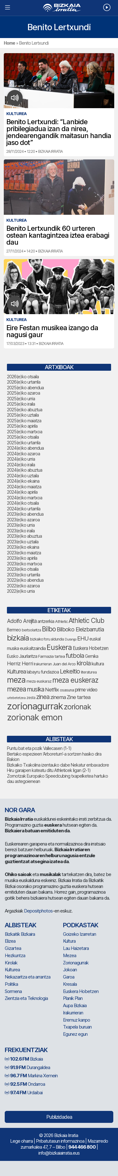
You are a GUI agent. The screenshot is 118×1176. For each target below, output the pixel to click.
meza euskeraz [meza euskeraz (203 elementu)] (75, 680)
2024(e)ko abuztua (24, 470)
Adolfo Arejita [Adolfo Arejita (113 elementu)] (22, 621)
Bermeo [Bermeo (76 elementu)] (14, 629)
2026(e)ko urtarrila (23, 382)
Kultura (69, 941)
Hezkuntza (15, 955)
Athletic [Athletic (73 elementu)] (61, 621)
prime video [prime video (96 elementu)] (86, 690)
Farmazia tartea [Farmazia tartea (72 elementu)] (51, 656)
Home (9, 43)
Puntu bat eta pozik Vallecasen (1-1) (39, 748)
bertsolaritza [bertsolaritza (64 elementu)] (31, 630)
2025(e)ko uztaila (23, 415)
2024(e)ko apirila (22, 492)
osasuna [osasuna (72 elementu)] (67, 690)
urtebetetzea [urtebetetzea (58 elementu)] (16, 698)
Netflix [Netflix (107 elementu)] (52, 689)
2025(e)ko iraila (21, 404)
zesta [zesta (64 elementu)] (30, 698)
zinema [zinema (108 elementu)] (58, 697)
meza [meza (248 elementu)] (16, 680)
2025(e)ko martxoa (24, 431)
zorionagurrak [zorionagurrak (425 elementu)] (35, 706)
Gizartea (13, 948)
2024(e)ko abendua (25, 448)
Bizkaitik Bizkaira (20, 934)
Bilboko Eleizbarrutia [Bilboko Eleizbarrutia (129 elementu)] (80, 629)
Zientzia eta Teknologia (26, 998)
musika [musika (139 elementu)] (35, 689)
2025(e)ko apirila (22, 426)
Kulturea (12, 970)
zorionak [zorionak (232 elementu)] (77, 706)
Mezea (69, 955)
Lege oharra (21, 1141)
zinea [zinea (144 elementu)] (42, 697)
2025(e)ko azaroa (23, 393)
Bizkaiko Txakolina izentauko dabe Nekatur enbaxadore (58, 765)
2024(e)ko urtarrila (23, 508)
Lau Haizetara (76, 948)
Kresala (70, 984)
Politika (11, 984)
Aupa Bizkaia (75, 1005)
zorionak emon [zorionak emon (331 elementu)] (34, 717)
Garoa (68, 977)
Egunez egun (75, 1034)
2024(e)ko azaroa (23, 453)
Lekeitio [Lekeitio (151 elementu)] (70, 671)
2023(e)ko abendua (25, 514)
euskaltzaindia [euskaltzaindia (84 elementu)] (33, 648)
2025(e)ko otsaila (23, 437)
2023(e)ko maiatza (24, 552)
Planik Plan (72, 998)
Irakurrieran (73, 1013)
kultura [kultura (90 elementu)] (98, 664)
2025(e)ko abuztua (24, 409)
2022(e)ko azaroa (23, 585)
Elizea (10, 941)
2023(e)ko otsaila (22, 569)
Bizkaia (24, 1059)
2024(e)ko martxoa (24, 497)
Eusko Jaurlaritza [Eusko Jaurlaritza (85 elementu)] (22, 656)
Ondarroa (25, 1084)
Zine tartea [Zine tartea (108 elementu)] (78, 697)
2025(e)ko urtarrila (23, 442)
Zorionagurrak (75, 963)
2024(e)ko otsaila (23, 503)
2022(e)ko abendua (25, 580)
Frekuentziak (26, 1050)
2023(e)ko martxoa (24, 563)
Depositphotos (38, 911)
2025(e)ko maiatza (24, 420)
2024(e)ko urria (21, 459)
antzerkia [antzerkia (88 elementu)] (45, 621)
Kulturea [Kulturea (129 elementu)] (16, 671)
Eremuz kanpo (76, 1020)
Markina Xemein (31, 1076)
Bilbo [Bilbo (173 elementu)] (49, 629)
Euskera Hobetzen (80, 991)
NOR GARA (20, 810)
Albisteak (20, 925)
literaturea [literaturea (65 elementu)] (89, 672)
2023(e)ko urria (21, 525)
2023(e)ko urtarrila (23, 574)
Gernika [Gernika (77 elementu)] (91, 656)
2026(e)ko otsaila (23, 376)
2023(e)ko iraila (21, 530)
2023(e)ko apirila (22, 558)
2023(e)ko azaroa (23, 519)
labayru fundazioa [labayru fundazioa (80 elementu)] (43, 671)
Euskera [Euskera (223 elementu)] (59, 647)
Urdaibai (23, 1093)
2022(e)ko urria (21, 591)
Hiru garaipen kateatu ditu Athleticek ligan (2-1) (49, 770)
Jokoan (70, 970)
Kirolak (11, 963)
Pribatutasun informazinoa (60, 1141)
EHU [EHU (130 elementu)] (82, 638)
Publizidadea (59, 1117)
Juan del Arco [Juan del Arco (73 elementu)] (64, 663)
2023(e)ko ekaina (23, 547)
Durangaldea (27, 1067)
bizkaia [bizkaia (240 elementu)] (18, 637)
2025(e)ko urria (21, 398)
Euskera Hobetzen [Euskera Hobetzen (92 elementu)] (90, 648)
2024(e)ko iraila (21, 464)
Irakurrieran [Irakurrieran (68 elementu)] (43, 664)
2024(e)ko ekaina (23, 481)
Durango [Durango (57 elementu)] (70, 639)
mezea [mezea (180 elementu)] (16, 689)
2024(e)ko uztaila (23, 475)
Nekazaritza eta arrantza (27, 977)
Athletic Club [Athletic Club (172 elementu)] (86, 620)
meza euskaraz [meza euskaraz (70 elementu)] (38, 681)
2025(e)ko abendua (25, 387)
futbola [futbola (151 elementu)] (75, 655)
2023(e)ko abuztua (24, 536)
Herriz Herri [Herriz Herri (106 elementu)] (20, 663)
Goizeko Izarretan (79, 934)
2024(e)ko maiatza (24, 486)
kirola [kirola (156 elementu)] (83, 663)
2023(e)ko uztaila (22, 541)
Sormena (13, 991)
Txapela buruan (77, 1027)
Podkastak (80, 925)
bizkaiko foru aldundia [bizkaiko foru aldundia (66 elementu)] (47, 639)
